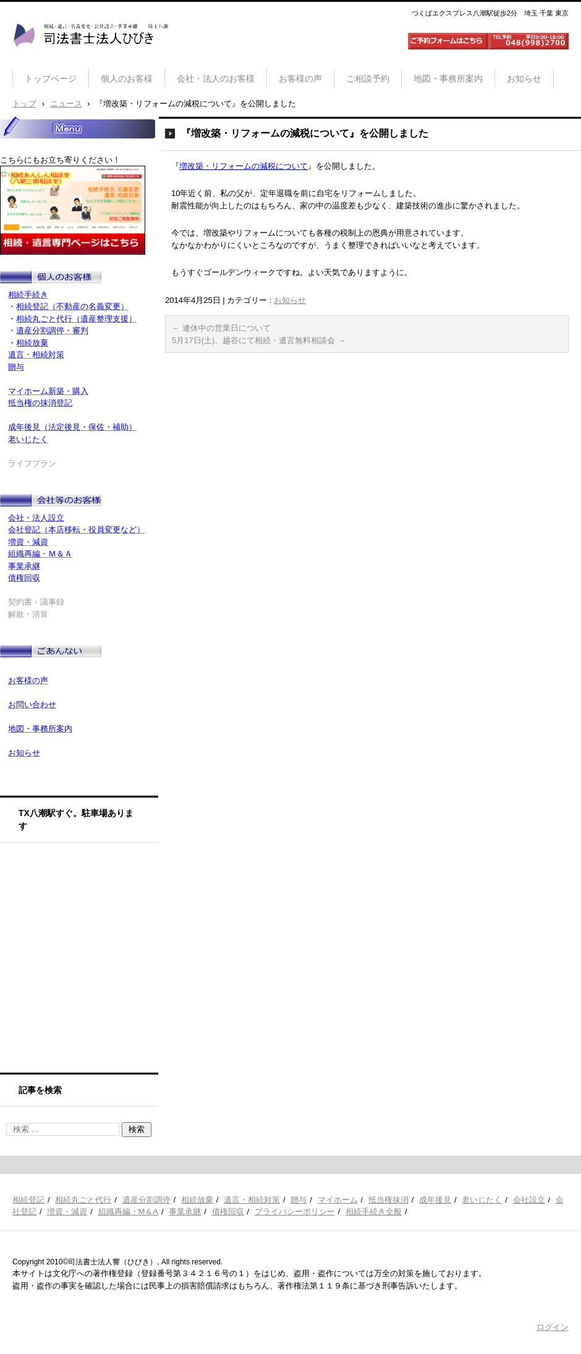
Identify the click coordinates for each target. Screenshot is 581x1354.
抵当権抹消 (388, 1199)
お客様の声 (300, 78)
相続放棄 (197, 1199)
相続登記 (28, 1199)
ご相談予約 (367, 78)
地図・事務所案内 (448, 78)
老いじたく (482, 1199)
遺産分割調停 (146, 1199)
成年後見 (435, 1199)
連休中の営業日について (221, 328)
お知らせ (524, 78)
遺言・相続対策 (252, 1199)
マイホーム (338, 1199)
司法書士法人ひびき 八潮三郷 (90, 58)
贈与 (298, 1199)
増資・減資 (67, 1211)
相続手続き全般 (374, 1211)
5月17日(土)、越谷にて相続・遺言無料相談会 (259, 340)
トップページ (51, 78)
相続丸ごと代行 (83, 1199)
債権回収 (228, 1211)
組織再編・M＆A (128, 1211)
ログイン (552, 1327)
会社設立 (529, 1199)
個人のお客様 (127, 78)
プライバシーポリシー (295, 1211)
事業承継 (185, 1211)
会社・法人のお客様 (216, 78)
